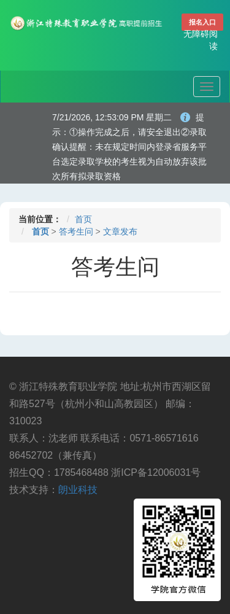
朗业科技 (78, 489)
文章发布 (120, 231)
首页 (83, 219)
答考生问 (76, 231)
